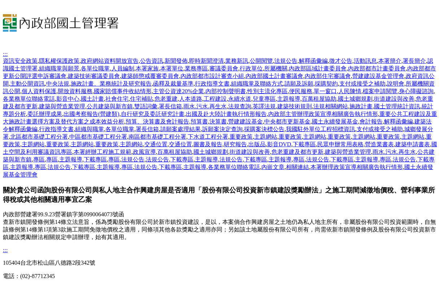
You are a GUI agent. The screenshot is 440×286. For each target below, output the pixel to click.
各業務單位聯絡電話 (29, 99)
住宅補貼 (141, 99)
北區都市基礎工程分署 (39, 137)
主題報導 (288, 99)
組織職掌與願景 (59, 68)
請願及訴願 (298, 84)
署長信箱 (170, 106)
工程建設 (215, 99)
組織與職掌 (89, 129)
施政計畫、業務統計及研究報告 (111, 84)
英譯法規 (264, 106)
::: (5, 54)
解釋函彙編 (313, 61)
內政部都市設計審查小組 (212, 76)
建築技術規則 (294, 106)
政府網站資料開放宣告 (110, 61)
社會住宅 (116, 99)
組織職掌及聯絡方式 (257, 84)
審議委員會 (223, 68)
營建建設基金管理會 (378, 76)
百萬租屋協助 (319, 99)
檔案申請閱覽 (380, 91)
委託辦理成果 (44, 114)
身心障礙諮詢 (416, 91)
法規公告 (285, 61)
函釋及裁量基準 (173, 84)
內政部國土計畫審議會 (274, 76)
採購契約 (326, 84)
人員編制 (122, 68)
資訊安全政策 (20, 61)
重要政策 (241, 137)
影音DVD (279, 144)
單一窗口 (325, 91)
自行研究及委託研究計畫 (152, 114)
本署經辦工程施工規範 (102, 152)
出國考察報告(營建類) (91, 114)
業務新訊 (236, 61)
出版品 (257, 144)
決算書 (218, 121)
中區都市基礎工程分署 (98, 137)
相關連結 (297, 167)
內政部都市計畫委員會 (377, 68)
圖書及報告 (207, 144)
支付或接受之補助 (362, 84)
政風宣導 (144, 152)
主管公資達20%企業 (178, 91)
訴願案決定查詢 (222, 129)
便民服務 (300, 91)
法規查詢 (239, 106)
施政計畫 (361, 106)
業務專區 (196, 68)
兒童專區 (264, 99)
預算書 (199, 121)
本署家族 (147, 68)
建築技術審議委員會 (94, 76)
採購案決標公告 (264, 129)
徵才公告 (340, 61)
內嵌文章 (272, 167)
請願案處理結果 (180, 129)
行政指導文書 (212, 84)
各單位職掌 (95, 68)
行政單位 (251, 68)
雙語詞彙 (145, 106)
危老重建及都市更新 (297, 152)
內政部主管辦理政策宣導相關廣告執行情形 (323, 114)
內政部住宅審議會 (328, 76)
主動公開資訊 (27, 84)
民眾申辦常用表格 (340, 144)
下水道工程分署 (208, 137)
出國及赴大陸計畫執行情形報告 (226, 114)
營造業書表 (379, 144)
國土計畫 (92, 99)
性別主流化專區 (267, 91)
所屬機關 (275, 68)
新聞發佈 (176, 61)
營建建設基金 (245, 121)
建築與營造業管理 (62, 106)
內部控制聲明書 (225, 91)
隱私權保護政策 (59, 61)
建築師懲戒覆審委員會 (150, 76)
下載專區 (304, 144)
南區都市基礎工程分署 (157, 137)
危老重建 (166, 99)
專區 (39, 159)
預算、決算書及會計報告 (157, 121)
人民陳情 (349, 91)
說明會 (395, 84)
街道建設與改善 (394, 99)
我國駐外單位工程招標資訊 (320, 129)
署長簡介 (414, 61)
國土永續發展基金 (335, 121)
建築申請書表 (412, 144)
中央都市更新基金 (287, 121)
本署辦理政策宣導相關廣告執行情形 (356, 167)
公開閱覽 (261, 61)
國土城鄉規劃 (355, 99)
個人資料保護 (39, 91)
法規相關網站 (330, 106)
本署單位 (171, 68)
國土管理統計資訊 (397, 106)
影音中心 (67, 99)
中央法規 (57, 84)
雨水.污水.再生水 (205, 106)
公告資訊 (151, 61)
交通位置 (155, 144)
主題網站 (265, 137)
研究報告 (235, 144)
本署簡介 (389, 61)
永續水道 (239, 99)
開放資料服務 (75, 91)
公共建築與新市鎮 (110, 106)
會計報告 (371, 121)
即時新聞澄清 (206, 61)
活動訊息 (365, 61)
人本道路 (190, 99)
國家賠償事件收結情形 (123, 91)
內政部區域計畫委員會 (318, 68)
